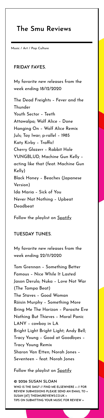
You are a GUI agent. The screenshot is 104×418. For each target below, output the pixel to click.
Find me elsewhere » (60, 387)
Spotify (64, 218)
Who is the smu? (27, 387)
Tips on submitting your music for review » (49, 400)
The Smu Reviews (44, 29)
